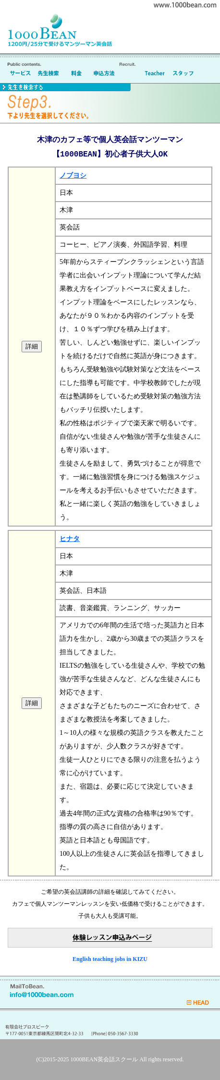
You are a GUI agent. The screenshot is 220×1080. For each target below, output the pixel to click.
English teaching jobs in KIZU (110, 959)
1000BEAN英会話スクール (104, 1059)
